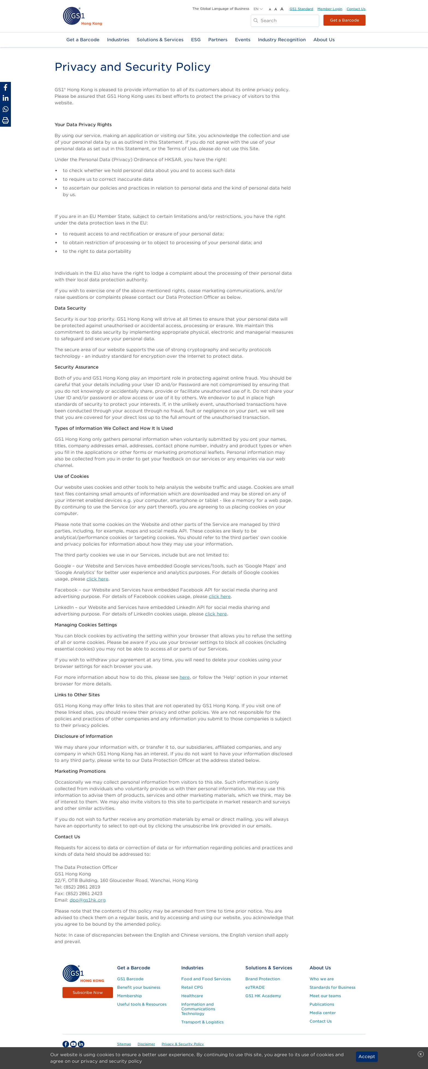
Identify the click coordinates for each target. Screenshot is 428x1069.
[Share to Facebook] (5, 87)
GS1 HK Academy (263, 996)
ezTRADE (255, 987)
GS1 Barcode (130, 979)
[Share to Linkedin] (5, 98)
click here (97, 579)
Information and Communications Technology (198, 1009)
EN (256, 9)
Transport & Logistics (202, 1022)
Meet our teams (325, 996)
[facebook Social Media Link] (66, 1044)
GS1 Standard (301, 9)
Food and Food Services (206, 979)
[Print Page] (5, 121)
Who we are (322, 979)
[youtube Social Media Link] (73, 1044)
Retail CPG (192, 987)
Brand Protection (262, 979)
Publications (322, 1004)
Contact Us (356, 9)
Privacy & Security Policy (183, 1044)
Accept (366, 1056)
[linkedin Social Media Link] (81, 1044)
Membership (129, 996)
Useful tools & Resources (142, 1004)
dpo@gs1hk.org (88, 900)
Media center (323, 1013)
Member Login (329, 9)
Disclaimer (146, 1044)
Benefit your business (138, 987)
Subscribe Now (88, 992)
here (185, 677)
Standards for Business (332, 987)
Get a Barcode (344, 20)
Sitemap (124, 1044)
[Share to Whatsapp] (5, 109)
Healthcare (192, 996)
